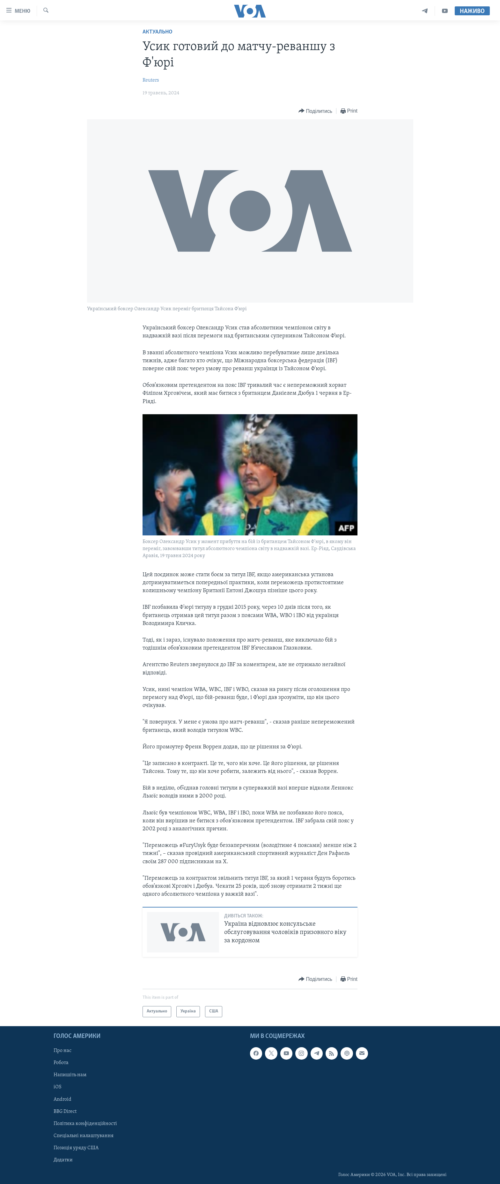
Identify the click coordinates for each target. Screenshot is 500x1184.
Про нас (62, 1050)
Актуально (158, 32)
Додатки (63, 1160)
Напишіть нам (70, 1074)
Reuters (151, 80)
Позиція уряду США (76, 1148)
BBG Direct (65, 1111)
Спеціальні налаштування (84, 1135)
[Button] (315, 111)
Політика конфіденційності (85, 1123)
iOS (58, 1087)
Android (62, 1099)
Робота (61, 1062)
